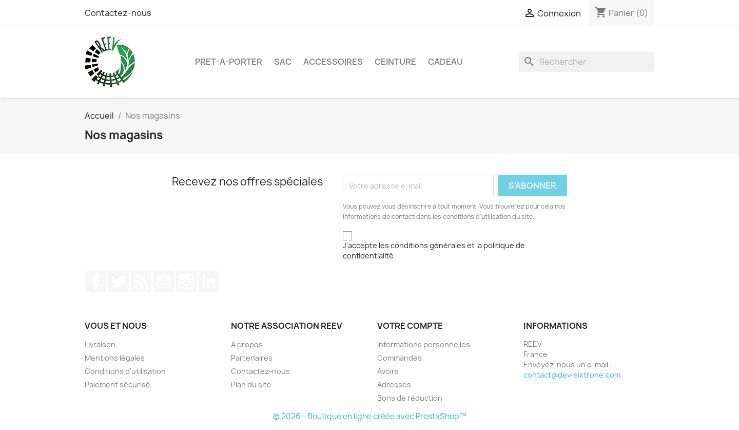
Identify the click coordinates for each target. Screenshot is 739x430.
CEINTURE (395, 61)
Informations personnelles (423, 344)
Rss (141, 281)
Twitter (118, 281)
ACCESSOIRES (333, 61)
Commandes (399, 358)
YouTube (163, 281)
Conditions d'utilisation (125, 371)
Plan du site (251, 384)
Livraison (100, 344)
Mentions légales (115, 358)
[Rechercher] (586, 61)
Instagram (186, 281)
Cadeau (445, 61)
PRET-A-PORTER (228, 61)
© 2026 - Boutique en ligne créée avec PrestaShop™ (369, 416)
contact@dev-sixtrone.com (571, 375)
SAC (282, 61)
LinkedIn (209, 281)
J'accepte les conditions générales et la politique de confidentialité (434, 250)
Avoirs (388, 371)
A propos (247, 344)
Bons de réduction (409, 398)
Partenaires (252, 358)
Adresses (394, 384)
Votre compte (410, 325)
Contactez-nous (118, 12)
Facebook (96, 281)
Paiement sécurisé (117, 384)
